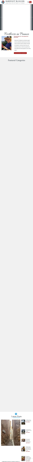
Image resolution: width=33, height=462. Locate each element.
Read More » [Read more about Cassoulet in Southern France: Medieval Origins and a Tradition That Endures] (28, 291)
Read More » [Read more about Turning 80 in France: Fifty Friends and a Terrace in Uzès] (28, 273)
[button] (28, 2)
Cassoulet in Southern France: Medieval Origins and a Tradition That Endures (28, 289)
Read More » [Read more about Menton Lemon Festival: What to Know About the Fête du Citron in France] (28, 282)
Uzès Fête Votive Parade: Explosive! (9, 377)
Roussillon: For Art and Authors (9, 400)
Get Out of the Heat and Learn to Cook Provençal (24, 377)
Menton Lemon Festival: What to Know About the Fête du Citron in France (28, 279)
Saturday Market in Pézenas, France (24, 400)
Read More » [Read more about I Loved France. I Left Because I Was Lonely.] (28, 263)
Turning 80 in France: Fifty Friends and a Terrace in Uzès (28, 271)
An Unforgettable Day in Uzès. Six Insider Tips (9, 425)
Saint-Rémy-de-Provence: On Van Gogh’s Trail (24, 429)
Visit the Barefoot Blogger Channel (17, 452)
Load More (16, 439)
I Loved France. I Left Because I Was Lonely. (28, 261)
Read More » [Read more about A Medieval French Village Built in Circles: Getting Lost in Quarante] (11, 300)
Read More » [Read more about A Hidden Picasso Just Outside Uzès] (28, 252)
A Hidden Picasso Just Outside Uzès (28, 251)
